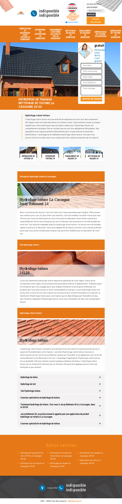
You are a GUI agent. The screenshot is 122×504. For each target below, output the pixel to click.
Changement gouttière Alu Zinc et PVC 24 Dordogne (56, 34)
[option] (28, 154)
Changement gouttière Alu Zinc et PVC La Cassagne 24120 (32, 456)
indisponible (49, 11)
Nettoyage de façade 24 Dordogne (70, 33)
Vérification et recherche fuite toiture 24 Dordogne (25, 34)
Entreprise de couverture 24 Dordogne (40, 34)
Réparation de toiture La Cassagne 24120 (90, 461)
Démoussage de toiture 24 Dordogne (100, 34)
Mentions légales (75, 501)
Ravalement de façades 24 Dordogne (85, 33)
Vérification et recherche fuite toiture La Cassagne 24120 (61, 456)
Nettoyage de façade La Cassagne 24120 (60, 464)
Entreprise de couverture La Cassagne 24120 (32, 464)
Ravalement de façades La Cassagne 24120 (91, 454)
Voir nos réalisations (95, 20)
